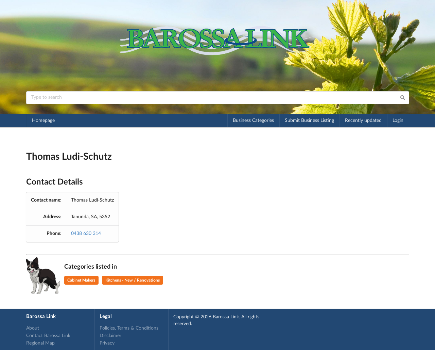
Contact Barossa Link (48, 335)
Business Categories (253, 120)
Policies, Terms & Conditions (129, 328)
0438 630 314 (86, 233)
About (32, 328)
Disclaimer (110, 335)
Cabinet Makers (81, 280)
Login (398, 120)
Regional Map (40, 343)
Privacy (107, 343)
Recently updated (363, 120)
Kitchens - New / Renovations (132, 280)
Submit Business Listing (309, 120)
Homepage (43, 120)
